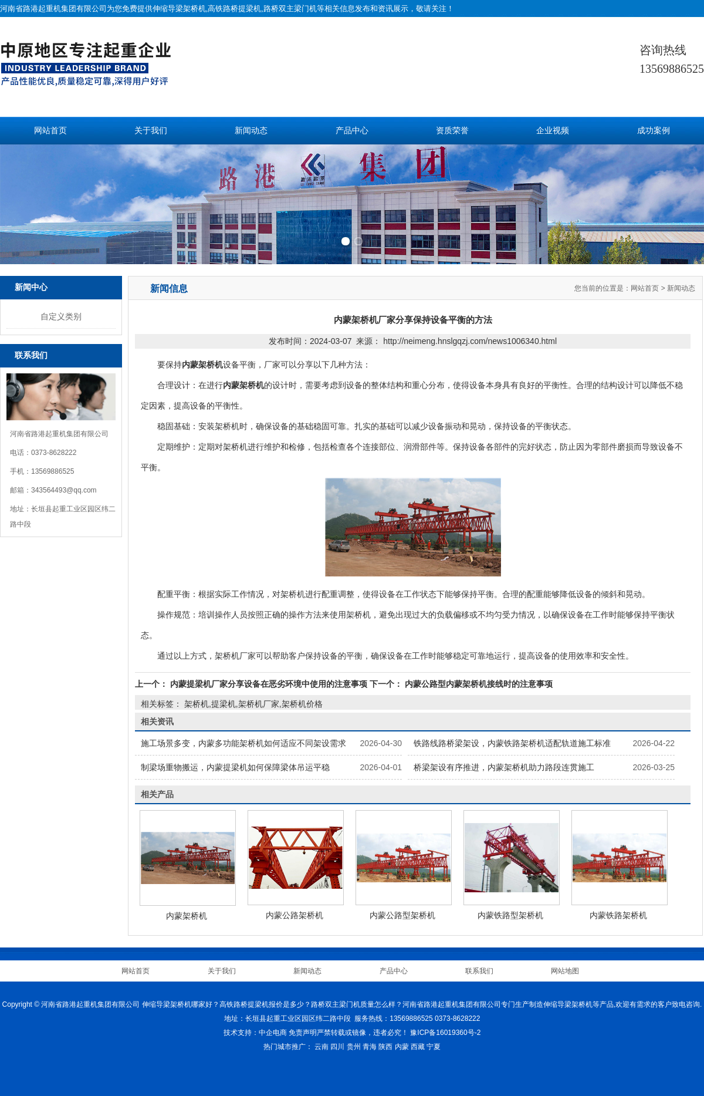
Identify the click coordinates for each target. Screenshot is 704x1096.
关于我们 (150, 130)
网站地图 (565, 971)
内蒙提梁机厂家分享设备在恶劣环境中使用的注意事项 (269, 684)
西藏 (418, 1047)
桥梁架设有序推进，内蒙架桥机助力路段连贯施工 (504, 767)
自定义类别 (61, 316)
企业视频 (552, 130)
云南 (321, 1047)
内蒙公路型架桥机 (402, 915)
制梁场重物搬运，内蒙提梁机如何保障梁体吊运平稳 (235, 767)
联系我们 (479, 971)
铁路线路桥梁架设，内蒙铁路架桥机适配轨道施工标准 (512, 743)
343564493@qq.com (64, 490)
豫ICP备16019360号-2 (445, 1032)
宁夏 (434, 1047)
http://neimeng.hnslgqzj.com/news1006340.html (470, 341)
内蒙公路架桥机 (294, 915)
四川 (337, 1047)
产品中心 (352, 130)
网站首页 (50, 130)
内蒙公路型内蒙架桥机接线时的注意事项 (477, 684)
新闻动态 (251, 130)
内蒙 (402, 1047)
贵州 (354, 1047)
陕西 (385, 1047)
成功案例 (653, 130)
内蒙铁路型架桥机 (510, 915)
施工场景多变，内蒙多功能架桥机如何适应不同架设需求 (243, 743)
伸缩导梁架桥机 (179, 8)
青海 (370, 1047)
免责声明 (303, 1032)
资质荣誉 (452, 130)
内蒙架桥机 (186, 915)
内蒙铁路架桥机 (618, 915)
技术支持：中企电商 (255, 1032)
